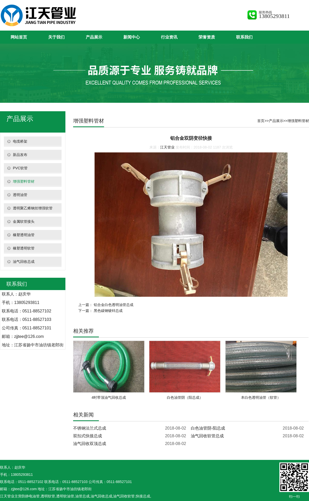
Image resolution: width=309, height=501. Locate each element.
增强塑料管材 (298, 121)
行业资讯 (169, 37)
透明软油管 (65, 496)
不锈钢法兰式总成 (89, 428)
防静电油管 (31, 496)
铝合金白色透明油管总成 (113, 305)
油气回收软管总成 (207, 436)
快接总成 (143, 496)
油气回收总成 (101, 496)
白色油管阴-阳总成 (208, 428)
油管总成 (82, 496)
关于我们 (56, 37)
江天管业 (167, 147)
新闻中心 (131, 37)
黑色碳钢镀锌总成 (108, 311)
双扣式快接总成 (87, 436)
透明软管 (48, 496)
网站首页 (19, 37)
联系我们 (244, 37)
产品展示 (94, 37)
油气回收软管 (124, 496)
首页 (260, 121)
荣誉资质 (207, 37)
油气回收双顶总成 (89, 443)
